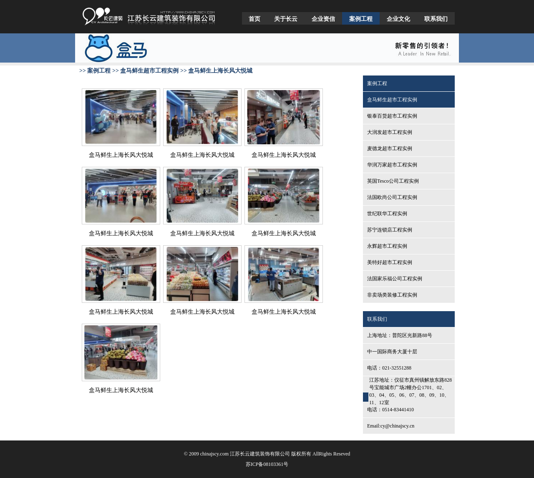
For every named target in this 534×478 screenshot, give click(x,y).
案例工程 (361, 19)
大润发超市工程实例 (389, 132)
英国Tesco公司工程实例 (393, 181)
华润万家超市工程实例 (392, 165)
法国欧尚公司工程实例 (392, 197)
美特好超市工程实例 (389, 262)
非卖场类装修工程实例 (392, 295)
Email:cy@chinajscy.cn (390, 426)
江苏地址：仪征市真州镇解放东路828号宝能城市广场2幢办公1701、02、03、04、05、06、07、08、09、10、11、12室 (410, 391)
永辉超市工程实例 (387, 246)
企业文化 (398, 19)
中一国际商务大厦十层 (392, 352)
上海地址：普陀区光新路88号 (399, 335)
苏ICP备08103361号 (267, 464)
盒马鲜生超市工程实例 (392, 100)
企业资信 (323, 19)
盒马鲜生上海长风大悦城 (121, 155)
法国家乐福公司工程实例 (394, 279)
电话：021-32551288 (389, 368)
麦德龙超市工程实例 (389, 148)
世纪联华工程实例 (387, 213)
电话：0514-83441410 (390, 410)
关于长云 (285, 19)
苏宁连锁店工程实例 (389, 230)
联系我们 (436, 19)
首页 (254, 19)
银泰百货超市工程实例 (392, 116)
